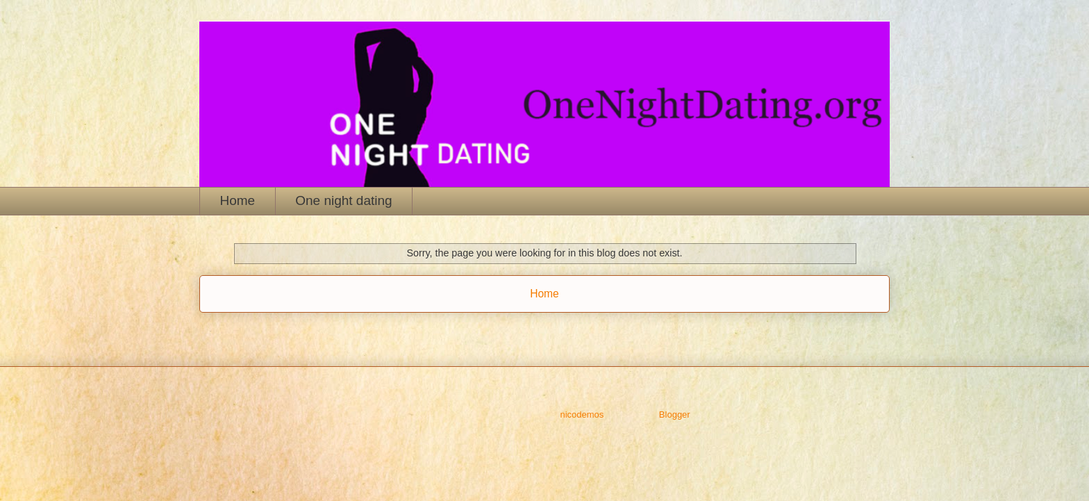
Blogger (674, 414)
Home (238, 200)
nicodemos (582, 414)
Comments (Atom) (571, 329)
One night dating (343, 200)
